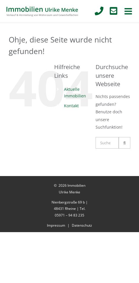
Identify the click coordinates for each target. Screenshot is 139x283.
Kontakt (71, 105)
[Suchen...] (107, 143)
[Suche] (124, 143)
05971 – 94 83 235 (69, 215)
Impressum (56, 225)
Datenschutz (82, 225)
